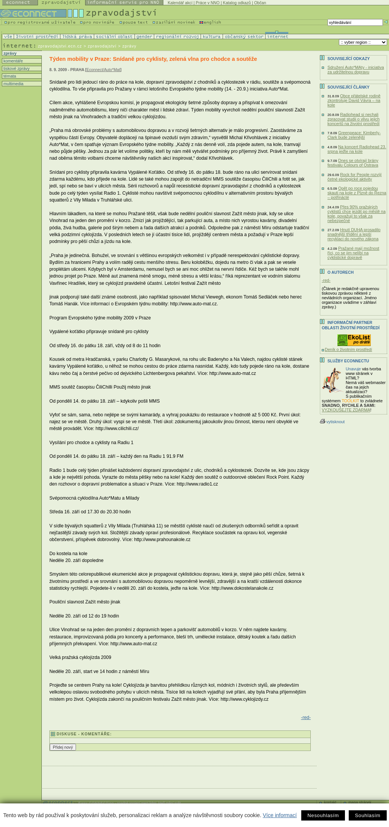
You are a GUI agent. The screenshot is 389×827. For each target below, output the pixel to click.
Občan (260, 2)
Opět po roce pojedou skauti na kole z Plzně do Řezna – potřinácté (356, 193)
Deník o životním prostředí (348, 349)
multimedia (13, 83)
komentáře (12, 61)
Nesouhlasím (323, 815)
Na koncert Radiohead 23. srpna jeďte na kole (356, 149)
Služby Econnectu (348, 361)
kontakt (330, 802)
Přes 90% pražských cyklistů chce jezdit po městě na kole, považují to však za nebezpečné (356, 214)
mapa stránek (360, 802)
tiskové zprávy (16, 68)
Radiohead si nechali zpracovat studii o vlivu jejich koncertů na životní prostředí (353, 119)
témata (9, 76)
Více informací (280, 815)
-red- (306, 717)
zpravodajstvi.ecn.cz (60, 46)
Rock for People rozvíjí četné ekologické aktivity (354, 176)
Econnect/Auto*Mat (103, 70)
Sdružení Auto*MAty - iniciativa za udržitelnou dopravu (355, 69)
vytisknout (332, 421)
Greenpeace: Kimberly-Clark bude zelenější (354, 135)
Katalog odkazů (237, 2)
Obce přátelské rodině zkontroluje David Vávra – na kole (354, 100)
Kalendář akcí (180, 2)
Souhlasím (367, 815)
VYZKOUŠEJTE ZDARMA (346, 410)
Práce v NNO (208, 2)
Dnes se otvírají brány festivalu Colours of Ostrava (352, 162)
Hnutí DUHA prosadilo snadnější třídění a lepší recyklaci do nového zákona (354, 234)
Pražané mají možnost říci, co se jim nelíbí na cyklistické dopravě (353, 253)
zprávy (9, 53)
